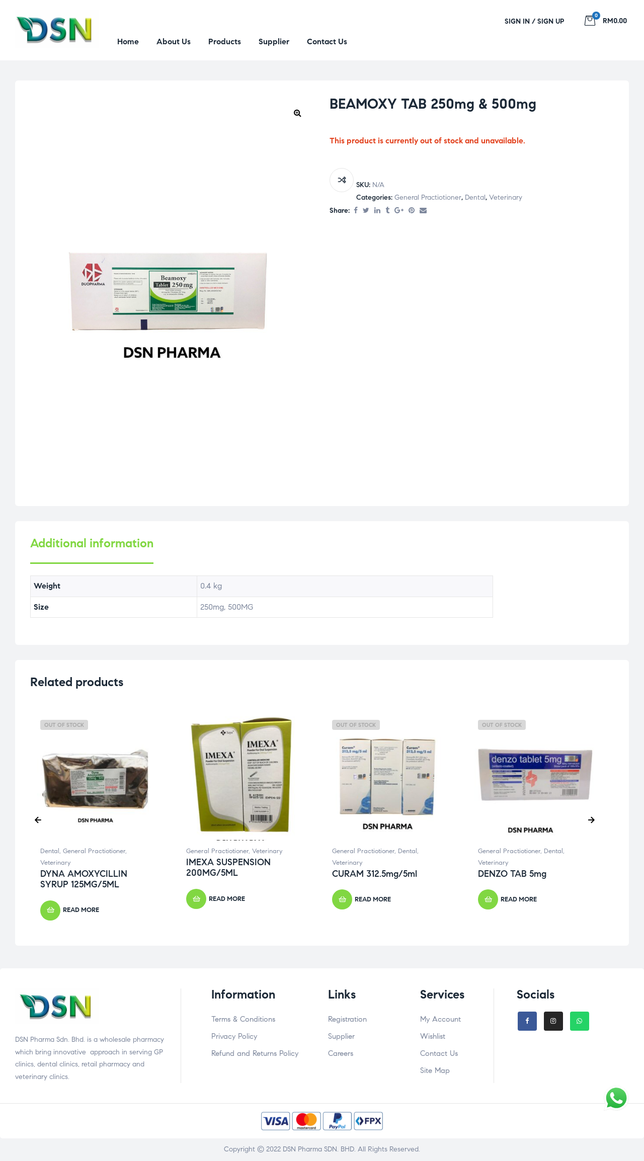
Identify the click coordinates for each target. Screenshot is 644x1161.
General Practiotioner (427, 197)
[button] (297, 113)
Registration (347, 1019)
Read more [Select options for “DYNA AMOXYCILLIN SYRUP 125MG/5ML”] (81, 910)
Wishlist (432, 1036)
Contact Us (439, 1053)
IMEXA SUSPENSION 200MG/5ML (228, 868)
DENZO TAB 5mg (512, 873)
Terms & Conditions (243, 1019)
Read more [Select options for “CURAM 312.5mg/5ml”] (373, 899)
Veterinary (505, 197)
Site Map (435, 1070)
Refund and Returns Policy (254, 1053)
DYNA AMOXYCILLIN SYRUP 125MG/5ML (83, 879)
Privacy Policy (234, 1036)
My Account (440, 1019)
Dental (475, 197)
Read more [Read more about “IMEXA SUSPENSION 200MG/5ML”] (227, 899)
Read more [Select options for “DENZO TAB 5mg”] (519, 899)
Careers (340, 1053)
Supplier (341, 1036)
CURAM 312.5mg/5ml (374, 873)
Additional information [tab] (91, 543)
